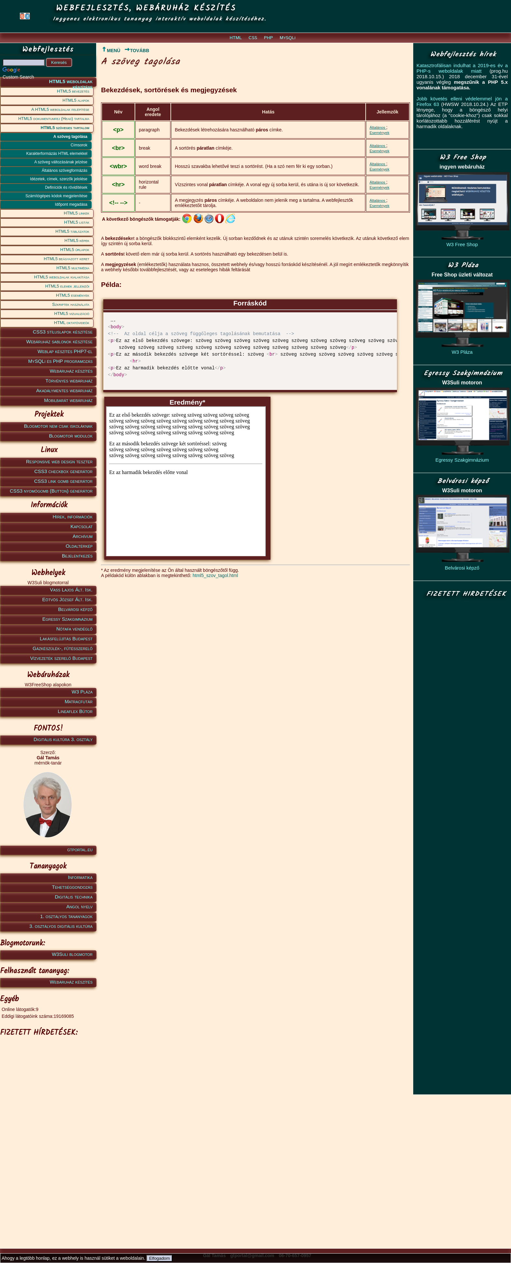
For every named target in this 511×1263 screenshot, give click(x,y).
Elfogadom (159, 1258)
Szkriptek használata (70, 304)
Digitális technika (74, 896)
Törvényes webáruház (69, 380)
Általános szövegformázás (64, 170)
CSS (253, 38)
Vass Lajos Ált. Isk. (71, 589)
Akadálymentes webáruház (64, 390)
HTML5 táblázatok (72, 231)
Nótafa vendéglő (74, 629)
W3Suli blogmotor (72, 954)
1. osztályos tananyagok (66, 916)
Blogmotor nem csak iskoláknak (58, 426)
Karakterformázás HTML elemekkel (56, 153)
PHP (268, 38)
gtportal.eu (80, 849)
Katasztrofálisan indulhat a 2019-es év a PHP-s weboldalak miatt (462, 68)
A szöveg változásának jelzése (60, 162)
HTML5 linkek (76, 213)
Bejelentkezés (77, 555)
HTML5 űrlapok (74, 249)
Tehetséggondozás (72, 887)
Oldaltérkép (79, 546)
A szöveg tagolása (70, 136)
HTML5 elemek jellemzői (67, 286)
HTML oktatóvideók (71, 322)
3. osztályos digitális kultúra (61, 926)
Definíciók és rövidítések (66, 187)
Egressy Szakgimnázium (67, 619)
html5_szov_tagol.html (215, 575)
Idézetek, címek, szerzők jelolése (58, 179)
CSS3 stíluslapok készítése (63, 331)
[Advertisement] (47, 1137)
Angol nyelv (79, 906)
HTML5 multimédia (72, 267)
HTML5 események (72, 295)
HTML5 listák (76, 222)
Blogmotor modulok (71, 435)
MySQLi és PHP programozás (60, 361)
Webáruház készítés (71, 371)
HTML (236, 38)
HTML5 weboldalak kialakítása (61, 277)
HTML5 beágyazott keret (66, 258)
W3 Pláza (82, 691)
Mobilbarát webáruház (68, 400)
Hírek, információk (73, 516)
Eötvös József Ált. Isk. (67, 599)
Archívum (83, 536)
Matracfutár (79, 701)
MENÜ (110, 50)
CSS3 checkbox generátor (63, 471)
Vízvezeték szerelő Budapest (61, 658)
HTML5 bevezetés (73, 91)
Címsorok (79, 145)
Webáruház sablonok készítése (59, 341)
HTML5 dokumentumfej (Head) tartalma (53, 118)
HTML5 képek (77, 240)
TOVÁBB (136, 50)
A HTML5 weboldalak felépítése (60, 109)
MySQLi (288, 38)
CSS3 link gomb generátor (63, 481)
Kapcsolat (81, 526)
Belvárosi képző (75, 609)
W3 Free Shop (462, 244)
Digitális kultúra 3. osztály (63, 739)
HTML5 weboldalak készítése (71, 83)
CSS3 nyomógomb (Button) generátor (51, 491)
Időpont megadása (71, 204)
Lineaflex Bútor (75, 711)
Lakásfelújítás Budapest (66, 638)
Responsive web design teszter (59, 461)
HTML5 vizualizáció (71, 313)
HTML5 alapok (76, 100)
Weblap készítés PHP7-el (65, 351)
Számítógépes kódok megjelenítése (56, 196)
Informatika (80, 877)
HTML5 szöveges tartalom (65, 127)
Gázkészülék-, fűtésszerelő (63, 648)
